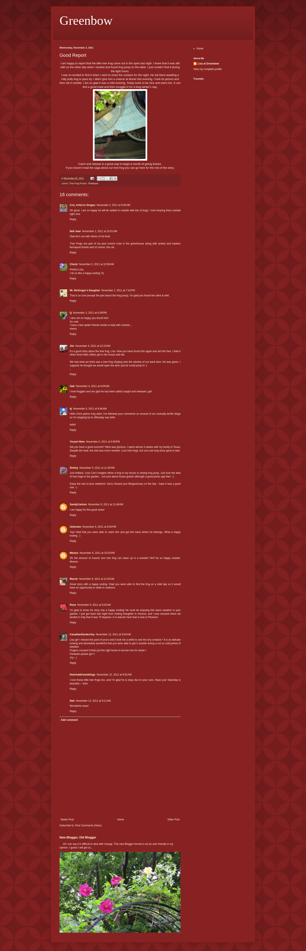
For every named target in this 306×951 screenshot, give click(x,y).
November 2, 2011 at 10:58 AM (96, 264)
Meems (74, 552)
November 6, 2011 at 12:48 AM (105, 504)
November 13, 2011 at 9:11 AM (93, 700)
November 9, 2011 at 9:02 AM (94, 604)
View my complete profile (207, 69)
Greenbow (86, 20)
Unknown (75, 526)
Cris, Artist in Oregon (82, 205)
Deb (72, 700)
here (142, 167)
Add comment (69, 719)
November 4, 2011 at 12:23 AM (92, 345)
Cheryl (74, 264)
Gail (72, 386)
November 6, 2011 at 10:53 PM (97, 552)
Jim (72, 345)
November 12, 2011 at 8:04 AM (113, 634)
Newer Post (67, 819)
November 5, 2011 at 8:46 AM (90, 408)
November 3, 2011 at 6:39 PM (89, 312)
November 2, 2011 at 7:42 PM (118, 290)
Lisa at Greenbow (208, 63)
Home (120, 819)
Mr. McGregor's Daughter (85, 290)
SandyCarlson (78, 504)
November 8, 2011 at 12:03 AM (96, 578)
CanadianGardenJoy (82, 634)
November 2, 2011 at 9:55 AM (113, 205)
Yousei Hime (77, 441)
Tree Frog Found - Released (83, 183)
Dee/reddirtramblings (82, 674)
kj (71, 408)
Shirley (74, 467)
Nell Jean (75, 231)
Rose (73, 604)
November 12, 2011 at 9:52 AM (114, 674)
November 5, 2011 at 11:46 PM (97, 467)
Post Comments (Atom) (88, 825)
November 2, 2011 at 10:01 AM (99, 231)
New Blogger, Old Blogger (78, 837)
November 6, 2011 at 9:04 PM (99, 526)
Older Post (173, 819)
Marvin (74, 578)
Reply (73, 219)
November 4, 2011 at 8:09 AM (92, 386)
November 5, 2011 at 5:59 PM (103, 441)
